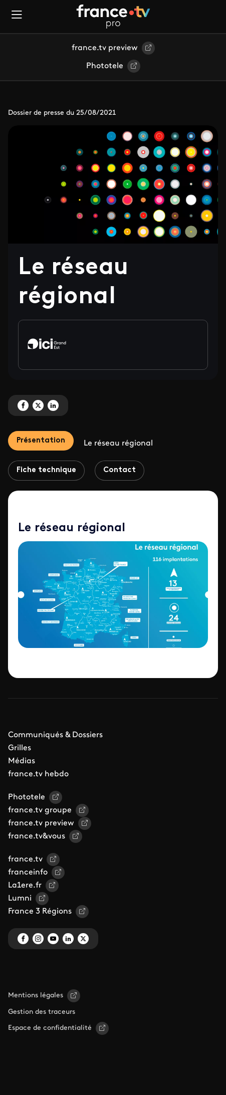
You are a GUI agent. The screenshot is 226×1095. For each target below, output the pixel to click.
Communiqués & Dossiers (55, 735)
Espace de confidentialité (50, 1028)
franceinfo (28, 872)
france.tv (25, 859)
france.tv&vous (36, 836)
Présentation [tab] (41, 441)
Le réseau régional (118, 444)
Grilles (19, 748)
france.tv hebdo (38, 774)
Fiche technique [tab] (46, 470)
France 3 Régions (40, 912)
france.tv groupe (40, 810)
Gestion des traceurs (41, 1012)
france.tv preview (105, 48)
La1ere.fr (25, 886)
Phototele (104, 66)
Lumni (20, 899)
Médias (21, 761)
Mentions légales (35, 995)
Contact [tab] (119, 470)
